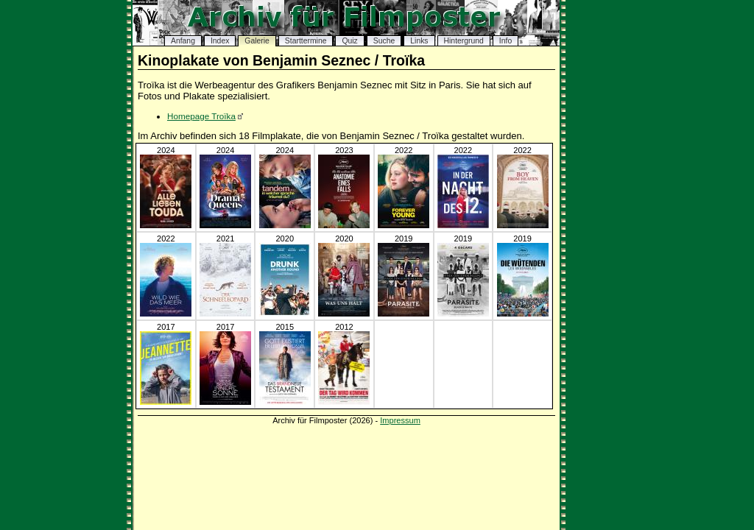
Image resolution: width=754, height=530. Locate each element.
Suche (384, 41)
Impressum (400, 420)
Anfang (183, 41)
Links (419, 41)
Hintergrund (464, 41)
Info (505, 41)
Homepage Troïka (201, 116)
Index (220, 41)
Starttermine (306, 41)
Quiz (349, 41)
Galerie (256, 41)
